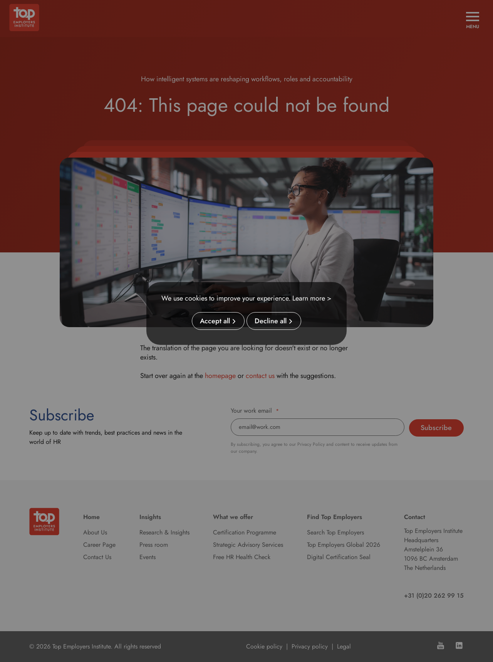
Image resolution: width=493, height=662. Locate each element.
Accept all (215, 321)
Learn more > (312, 298)
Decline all (271, 321)
